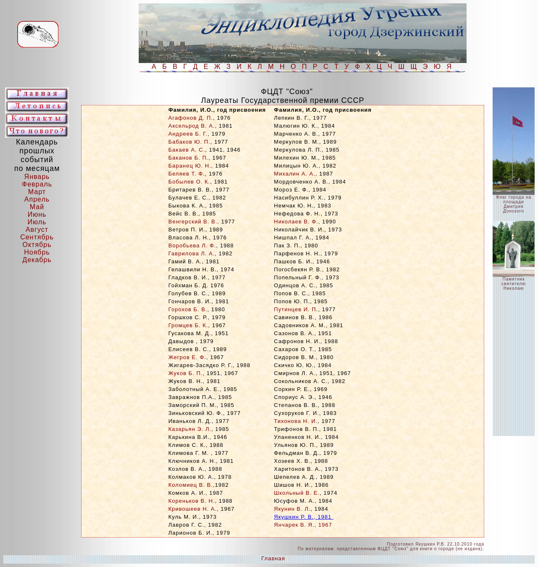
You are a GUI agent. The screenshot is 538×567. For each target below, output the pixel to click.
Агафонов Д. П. (191, 118)
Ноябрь (37, 252)
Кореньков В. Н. (192, 501)
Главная (273, 558)
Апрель (37, 199)
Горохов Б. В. (188, 309)
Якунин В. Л (291, 509)
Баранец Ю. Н (189, 166)
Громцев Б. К (187, 325)
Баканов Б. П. (189, 158)
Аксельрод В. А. (192, 126)
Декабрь (36, 259)
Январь (37, 176)
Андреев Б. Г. (188, 134)
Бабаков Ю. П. (190, 142)
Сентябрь (37, 237)
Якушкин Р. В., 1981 (303, 517)
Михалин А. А (294, 174)
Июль (37, 222)
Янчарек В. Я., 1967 (303, 525)
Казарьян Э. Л (189, 429)
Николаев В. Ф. (296, 221)
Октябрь (36, 244)
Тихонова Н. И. (296, 421)
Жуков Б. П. (186, 373)
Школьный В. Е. (297, 493)
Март (37, 191)
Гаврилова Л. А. (192, 253)
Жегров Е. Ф (187, 357)
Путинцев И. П (295, 309)
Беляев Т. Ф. (187, 174)
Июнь (37, 214)
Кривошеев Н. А (192, 509)
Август (37, 229)
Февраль (37, 184)
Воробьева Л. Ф (191, 245)
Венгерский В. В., (194, 221)
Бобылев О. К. (189, 181)
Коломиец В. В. (191, 485)
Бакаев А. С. (187, 150)
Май (37, 206)
